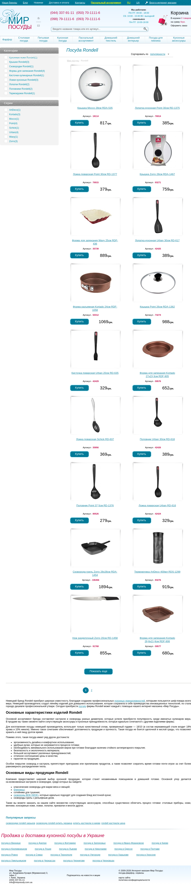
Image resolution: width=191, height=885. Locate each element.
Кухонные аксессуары (179, 39)
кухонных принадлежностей (130, 700)
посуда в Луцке (43, 849)
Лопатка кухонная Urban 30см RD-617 (157, 240)
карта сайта (124, 877)
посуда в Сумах (34, 854)
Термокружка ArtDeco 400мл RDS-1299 (157, 571)
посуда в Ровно (9, 854)
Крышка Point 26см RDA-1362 (157, 306)
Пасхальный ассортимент (106, 2)
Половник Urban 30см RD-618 (157, 439)
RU (128, 2)
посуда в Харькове (118, 854)
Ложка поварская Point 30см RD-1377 (95, 174)
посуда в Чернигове (74, 860)
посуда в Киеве (160, 843)
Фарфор (7, 39)
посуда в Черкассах (44, 860)
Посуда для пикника (156, 39)
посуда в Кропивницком (14, 849)
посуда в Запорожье (95, 843)
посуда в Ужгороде (90, 854)
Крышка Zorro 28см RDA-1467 (157, 174)
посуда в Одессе (123, 849)
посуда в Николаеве (96, 849)
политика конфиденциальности (134, 880)
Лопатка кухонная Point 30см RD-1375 (157, 107)
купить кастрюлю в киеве (86, 823)
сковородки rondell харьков (20, 823)
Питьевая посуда (43, 39)
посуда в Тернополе (61, 854)
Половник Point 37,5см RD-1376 (95, 505)
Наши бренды (9, 2)
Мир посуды (15, 19)
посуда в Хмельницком (13, 860)
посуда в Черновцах (103, 860)
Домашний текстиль (111, 39)
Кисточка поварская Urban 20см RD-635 (95, 372)
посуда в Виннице (11, 843)
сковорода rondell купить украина (54, 823)
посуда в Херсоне (146, 854)
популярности (157, 54)
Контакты (80, 2)
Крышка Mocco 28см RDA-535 (94, 107)
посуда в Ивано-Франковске (128, 843)
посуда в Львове (68, 849)
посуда (122, 873)
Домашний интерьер (133, 39)
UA (138, 2)
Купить (79, 122)
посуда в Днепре (38, 843)
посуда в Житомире (65, 843)
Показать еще (98, 671)
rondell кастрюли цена (113, 823)
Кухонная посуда (62, 39)
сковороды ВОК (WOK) (26, 795)
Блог (25, 2)
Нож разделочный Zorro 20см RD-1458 (95, 638)
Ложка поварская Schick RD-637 (95, 439)
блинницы (19, 789)
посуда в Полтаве (150, 849)
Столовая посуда (23, 39)
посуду (82, 706)
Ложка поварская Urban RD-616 (157, 505)
